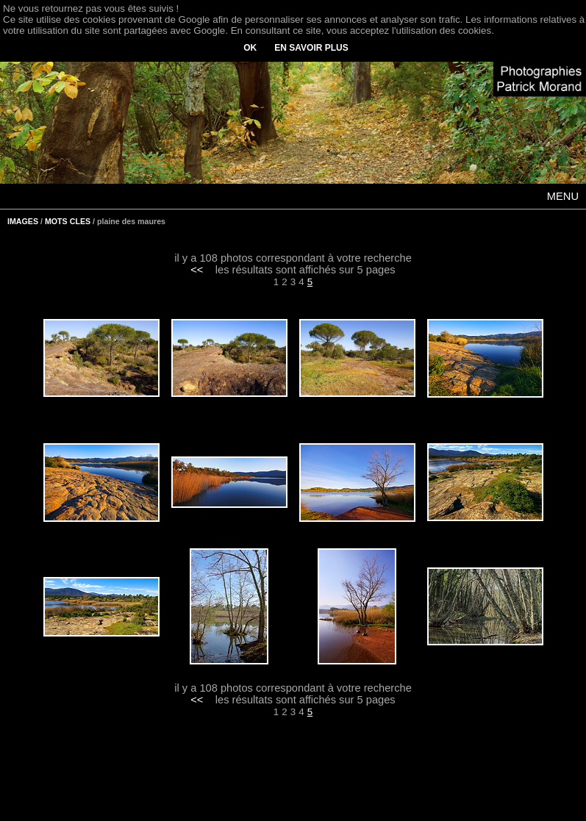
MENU (563, 196)
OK (250, 48)
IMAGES (22, 221)
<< (196, 270)
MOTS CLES (67, 221)
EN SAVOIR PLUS (311, 48)
